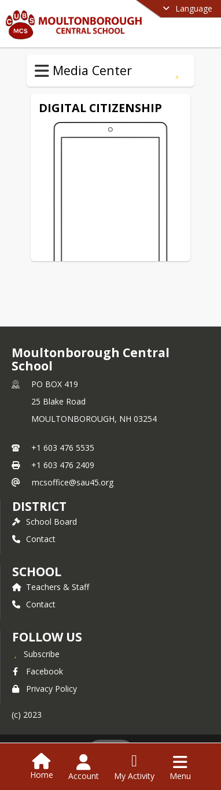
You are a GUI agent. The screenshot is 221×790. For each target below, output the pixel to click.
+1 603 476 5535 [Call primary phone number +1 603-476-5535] (62, 447)
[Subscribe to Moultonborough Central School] (36, 653)
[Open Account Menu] (83, 767)
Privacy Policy (44, 688)
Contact (34, 538)
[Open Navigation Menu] (180, 767)
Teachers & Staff (50, 586)
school (36, 571)
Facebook (37, 671)
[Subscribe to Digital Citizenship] (176, 70)
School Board (44, 521)
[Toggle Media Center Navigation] (42, 71)
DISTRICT (39, 506)
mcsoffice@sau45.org (72, 482)
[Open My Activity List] (134, 767)
